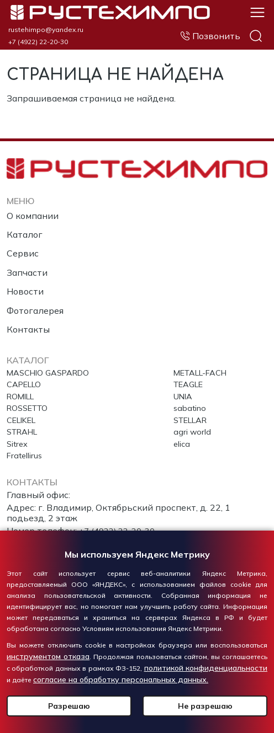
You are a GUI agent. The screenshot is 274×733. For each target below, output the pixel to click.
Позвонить (216, 35)
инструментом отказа (48, 656)
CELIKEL (24, 417)
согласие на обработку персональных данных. (120, 679)
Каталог (25, 226)
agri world (193, 430)
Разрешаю (69, 706)
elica (182, 443)
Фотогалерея (35, 302)
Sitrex (18, 443)
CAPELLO (27, 378)
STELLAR (193, 417)
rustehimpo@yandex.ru (45, 30)
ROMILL (23, 392)
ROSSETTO (30, 404)
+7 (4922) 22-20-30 (38, 42)
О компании (33, 207)
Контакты (28, 321)
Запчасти (27, 264)
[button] (257, 11)
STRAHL (25, 430)
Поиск (256, 36)
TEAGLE (190, 378)
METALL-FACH (204, 366)
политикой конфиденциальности (205, 668)
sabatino (191, 404)
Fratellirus (26, 456)
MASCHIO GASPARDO (53, 366)
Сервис (23, 245)
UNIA (184, 392)
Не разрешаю (205, 706)
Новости (25, 283)
